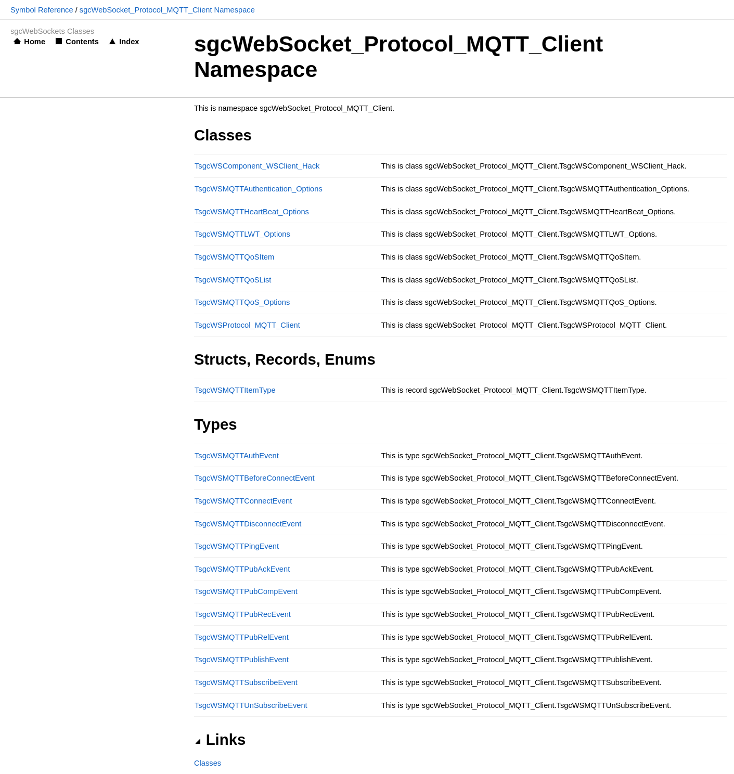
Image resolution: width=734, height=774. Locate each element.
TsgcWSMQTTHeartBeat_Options (252, 212)
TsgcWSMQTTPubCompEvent (246, 591)
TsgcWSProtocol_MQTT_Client (247, 325)
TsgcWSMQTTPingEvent (237, 546)
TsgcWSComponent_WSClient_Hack (257, 166)
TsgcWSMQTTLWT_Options (242, 234)
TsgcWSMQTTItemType (235, 390)
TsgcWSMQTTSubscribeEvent (246, 682)
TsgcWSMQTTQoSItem (234, 257)
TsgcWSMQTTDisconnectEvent (248, 524)
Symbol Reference (41, 10)
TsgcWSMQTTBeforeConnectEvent (255, 478)
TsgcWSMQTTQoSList (233, 280)
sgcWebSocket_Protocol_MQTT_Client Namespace (167, 10)
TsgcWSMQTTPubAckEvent (242, 569)
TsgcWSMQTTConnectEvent (243, 501)
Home (34, 41)
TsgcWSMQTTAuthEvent (237, 456)
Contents (82, 41)
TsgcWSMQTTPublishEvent (242, 659)
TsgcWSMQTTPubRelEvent (242, 637)
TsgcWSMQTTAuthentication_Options (259, 189)
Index (129, 41)
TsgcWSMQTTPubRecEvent (243, 614)
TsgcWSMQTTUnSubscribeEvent (251, 705)
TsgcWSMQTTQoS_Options (242, 302)
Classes (207, 763)
